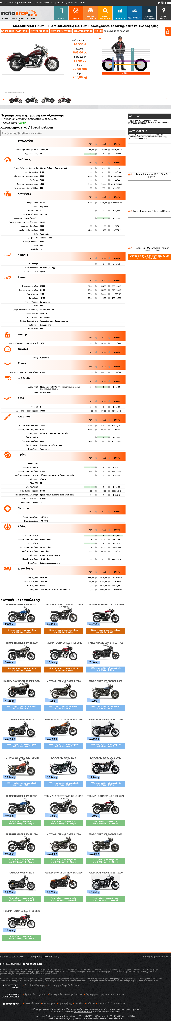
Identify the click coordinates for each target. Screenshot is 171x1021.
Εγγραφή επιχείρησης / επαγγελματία (104, 995)
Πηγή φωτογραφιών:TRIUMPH (14, 92)
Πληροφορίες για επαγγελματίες (64, 995)
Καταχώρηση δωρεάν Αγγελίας (64, 985)
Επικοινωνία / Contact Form (112, 1003)
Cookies (79, 1003)
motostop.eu (48, 1003)
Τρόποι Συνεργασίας (34, 995)
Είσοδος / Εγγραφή (35, 985)
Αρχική (20, 956)
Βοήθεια (90, 1003)
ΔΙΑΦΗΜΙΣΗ (25, 2)
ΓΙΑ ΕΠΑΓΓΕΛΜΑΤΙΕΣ (44, 2)
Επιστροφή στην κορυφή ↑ (157, 956)
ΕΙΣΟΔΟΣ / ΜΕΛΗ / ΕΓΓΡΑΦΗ (71, 2)
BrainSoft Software (83, 1012)
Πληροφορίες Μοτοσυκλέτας (43, 956)
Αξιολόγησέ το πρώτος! (116, 31)
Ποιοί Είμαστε (32, 1003)
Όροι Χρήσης (65, 1003)
